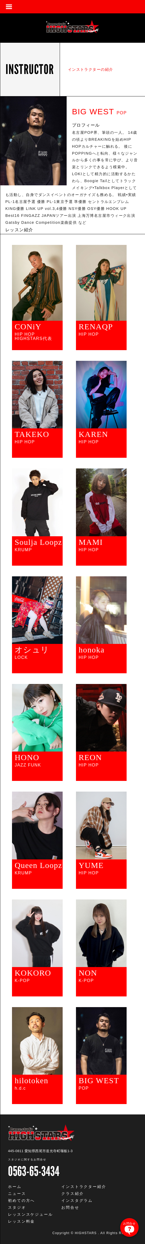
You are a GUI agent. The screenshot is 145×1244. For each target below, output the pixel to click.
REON (90, 757)
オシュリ (32, 650)
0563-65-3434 (33, 1171)
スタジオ (17, 1207)
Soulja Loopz (38, 542)
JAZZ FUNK (28, 765)
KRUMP (23, 550)
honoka (91, 650)
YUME (91, 865)
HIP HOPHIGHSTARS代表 (33, 336)
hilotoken (31, 1081)
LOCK (21, 657)
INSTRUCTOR (30, 69)
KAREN (93, 434)
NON (88, 973)
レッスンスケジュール (30, 1214)
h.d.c (20, 1088)
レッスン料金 (21, 1221)
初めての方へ (21, 1200)
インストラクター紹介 (83, 1186)
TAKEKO (32, 434)
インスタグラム (77, 1200)
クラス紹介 (72, 1193)
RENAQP (96, 327)
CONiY (28, 327)
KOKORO (33, 973)
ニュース (17, 1193)
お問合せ (70, 1207)
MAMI (91, 542)
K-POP (22, 981)
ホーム (15, 1186)
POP (84, 1088)
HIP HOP (89, 334)
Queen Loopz (38, 865)
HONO (27, 757)
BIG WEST (99, 1081)
